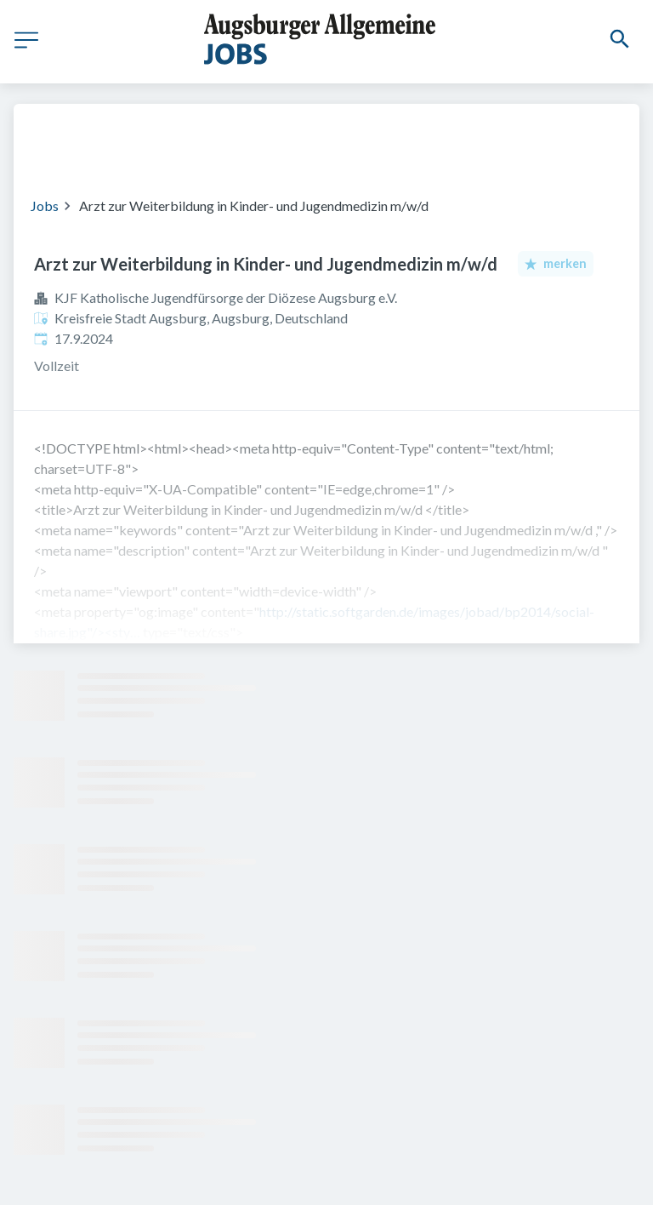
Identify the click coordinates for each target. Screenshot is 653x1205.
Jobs (45, 205)
